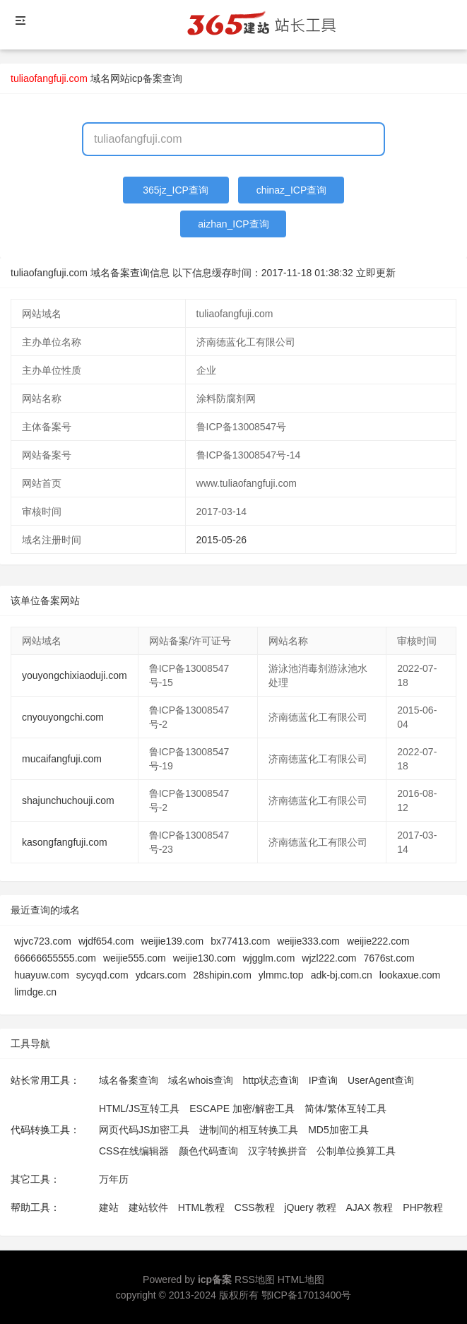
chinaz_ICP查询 (291, 190)
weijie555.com (134, 958)
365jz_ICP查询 (175, 190)
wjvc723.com (42, 941)
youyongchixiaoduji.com (74, 675)
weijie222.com (378, 941)
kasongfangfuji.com (64, 842)
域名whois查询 (200, 1080)
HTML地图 (301, 1279)
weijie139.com (172, 941)
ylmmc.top (281, 975)
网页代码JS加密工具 (144, 1129)
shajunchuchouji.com (68, 800)
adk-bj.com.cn (341, 975)
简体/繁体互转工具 (345, 1108)
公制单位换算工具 (356, 1151)
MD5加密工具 (338, 1129)
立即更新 (376, 272)
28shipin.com (222, 975)
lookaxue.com (409, 975)
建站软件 (148, 1207)
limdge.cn (35, 992)
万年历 (114, 1179)
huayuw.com (41, 975)
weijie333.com (308, 941)
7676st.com (388, 958)
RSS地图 (255, 1279)
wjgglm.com (268, 958)
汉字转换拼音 (277, 1151)
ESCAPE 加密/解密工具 (242, 1108)
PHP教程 (423, 1207)
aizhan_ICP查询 (233, 224)
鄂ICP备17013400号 (306, 1295)
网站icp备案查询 (146, 78)
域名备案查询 (128, 1080)
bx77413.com (240, 941)
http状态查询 (271, 1080)
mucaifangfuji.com (62, 758)
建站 (109, 1207)
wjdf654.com (106, 941)
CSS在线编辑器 (134, 1151)
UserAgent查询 (381, 1080)
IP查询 (323, 1080)
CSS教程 (255, 1207)
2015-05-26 (221, 539)
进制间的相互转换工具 (248, 1129)
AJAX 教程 (370, 1207)
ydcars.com (161, 975)
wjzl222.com (329, 958)
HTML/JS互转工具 (139, 1108)
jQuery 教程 (310, 1207)
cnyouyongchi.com (63, 717)
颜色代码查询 (208, 1151)
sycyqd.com (102, 975)
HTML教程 (201, 1207)
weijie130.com (204, 958)
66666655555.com (55, 958)
